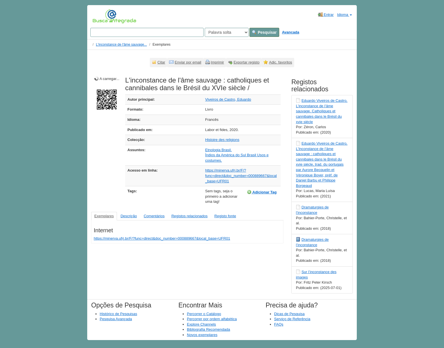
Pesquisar (264, 32)
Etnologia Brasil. (218, 150)
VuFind (101, 16)
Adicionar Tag (262, 192)
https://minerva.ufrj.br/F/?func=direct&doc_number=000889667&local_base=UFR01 (241, 175)
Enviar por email (188, 62)
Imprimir (217, 62)
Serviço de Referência (292, 319)
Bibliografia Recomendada (208, 329)
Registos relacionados (189, 216)
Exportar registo (247, 62)
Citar (161, 62)
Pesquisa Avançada (116, 319)
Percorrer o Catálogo (204, 314)
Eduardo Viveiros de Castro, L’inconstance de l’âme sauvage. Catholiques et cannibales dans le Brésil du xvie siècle (321, 111)
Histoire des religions (222, 140)
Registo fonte (225, 216)
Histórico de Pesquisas (118, 314)
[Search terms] (147, 32)
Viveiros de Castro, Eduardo (228, 99)
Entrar (326, 14)
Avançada (290, 32)
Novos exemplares (202, 335)
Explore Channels (201, 324)
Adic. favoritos (280, 62)
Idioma (344, 14)
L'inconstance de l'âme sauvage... (121, 45)
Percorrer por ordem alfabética (212, 319)
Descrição (129, 216)
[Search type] (227, 32)
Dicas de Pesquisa (289, 314)
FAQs (278, 324)
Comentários (154, 216)
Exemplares (104, 216)
